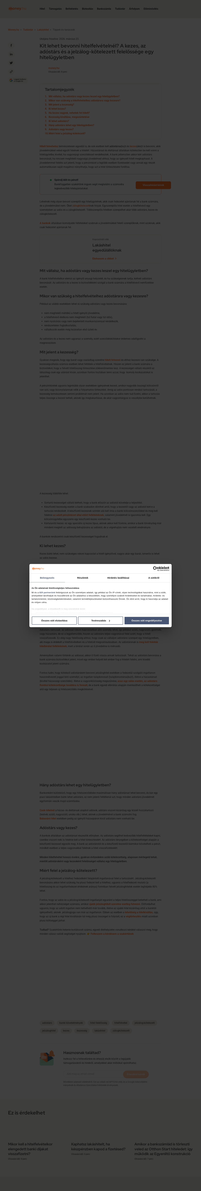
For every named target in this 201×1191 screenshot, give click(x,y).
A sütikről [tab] (153, 577)
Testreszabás (100, 620)
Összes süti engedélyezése (146, 620)
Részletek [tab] (82, 577)
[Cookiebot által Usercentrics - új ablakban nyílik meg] (155, 568)
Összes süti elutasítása (54, 620)
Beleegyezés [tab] (47, 577)
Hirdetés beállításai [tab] (118, 577)
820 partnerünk (47, 592)
